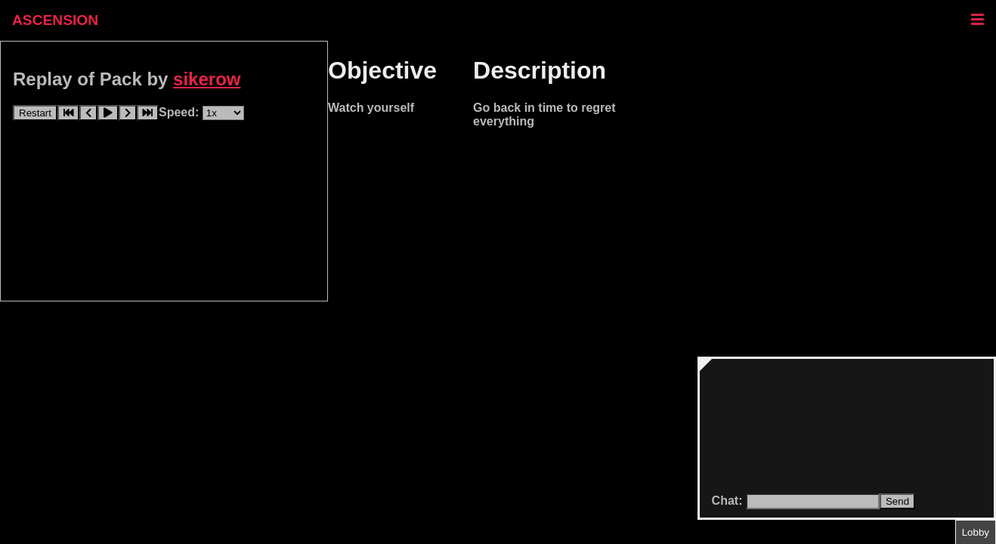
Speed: (181, 112)
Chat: (729, 500)
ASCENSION (55, 20)
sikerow (206, 79)
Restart (35, 113)
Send (897, 501)
